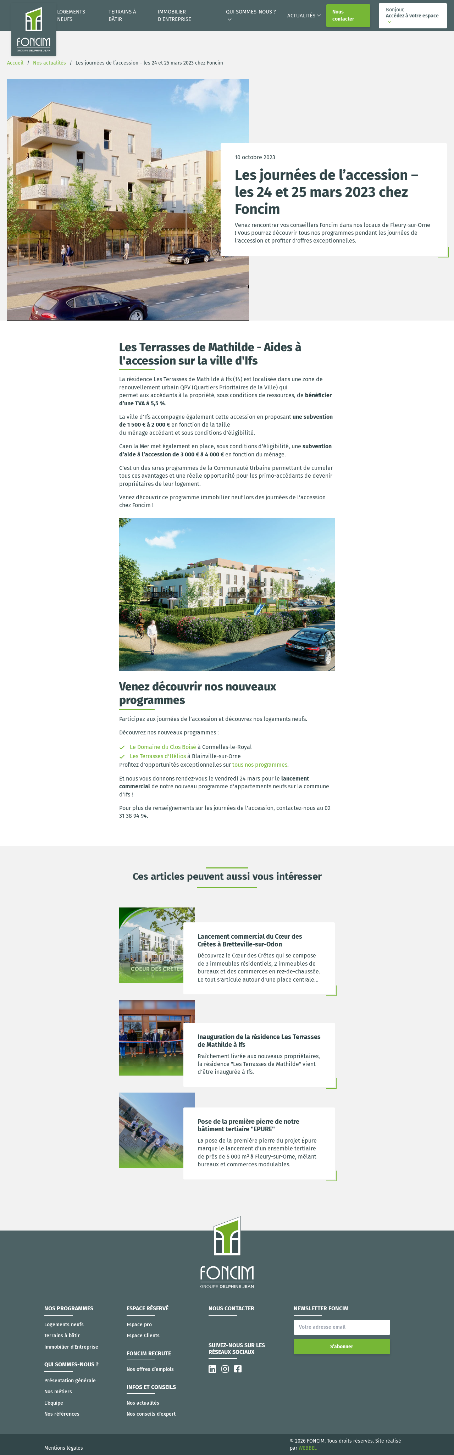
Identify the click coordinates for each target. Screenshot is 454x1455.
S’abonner (341, 1347)
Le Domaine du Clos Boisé (163, 747)
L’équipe (53, 1403)
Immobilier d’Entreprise (174, 15)
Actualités (301, 15)
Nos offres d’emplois (150, 1369)
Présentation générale (70, 1381)
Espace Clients (143, 1336)
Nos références (61, 1414)
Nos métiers (58, 1392)
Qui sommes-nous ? (251, 12)
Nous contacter (343, 15)
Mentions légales (63, 1448)
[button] (413, 15)
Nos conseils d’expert (151, 1414)
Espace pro (139, 1325)
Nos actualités (143, 1403)
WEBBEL (308, 1448)
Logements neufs (71, 15)
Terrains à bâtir (122, 15)
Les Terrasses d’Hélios (158, 756)
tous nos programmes (259, 764)
